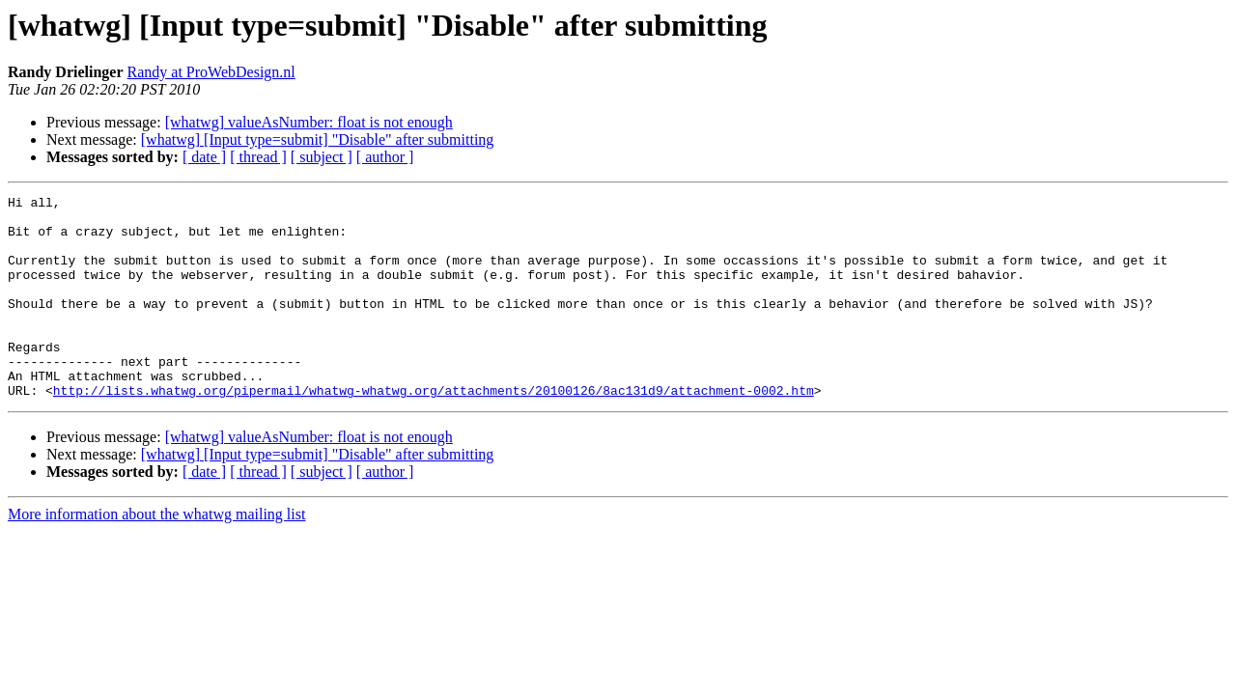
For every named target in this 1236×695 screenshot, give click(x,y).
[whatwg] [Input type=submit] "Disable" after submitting (317, 139)
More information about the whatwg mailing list (156, 554)
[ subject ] (321, 157)
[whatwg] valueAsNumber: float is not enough (309, 122)
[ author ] (385, 157)
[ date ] (204, 157)
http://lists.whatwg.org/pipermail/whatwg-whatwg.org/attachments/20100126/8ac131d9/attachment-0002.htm (433, 430)
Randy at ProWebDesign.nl (211, 72)
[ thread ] (258, 157)
